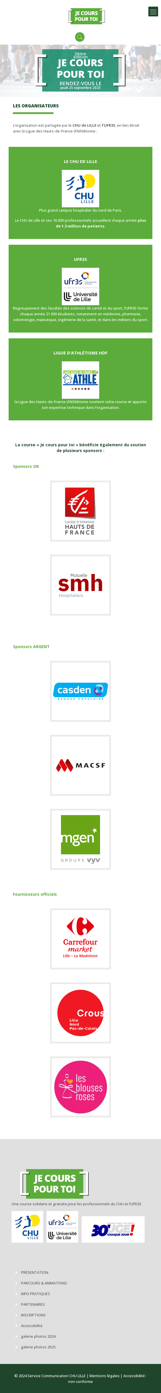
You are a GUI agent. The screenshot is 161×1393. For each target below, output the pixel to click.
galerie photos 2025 (38, 1347)
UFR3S (80, 259)
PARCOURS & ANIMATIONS (44, 1283)
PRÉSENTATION (34, 1272)
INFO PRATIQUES (35, 1293)
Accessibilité (32, 1325)
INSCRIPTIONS (33, 1315)
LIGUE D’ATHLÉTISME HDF (80, 353)
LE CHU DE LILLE (80, 161)
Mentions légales (104, 1375)
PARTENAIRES (33, 1304)
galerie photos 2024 (38, 1336)
